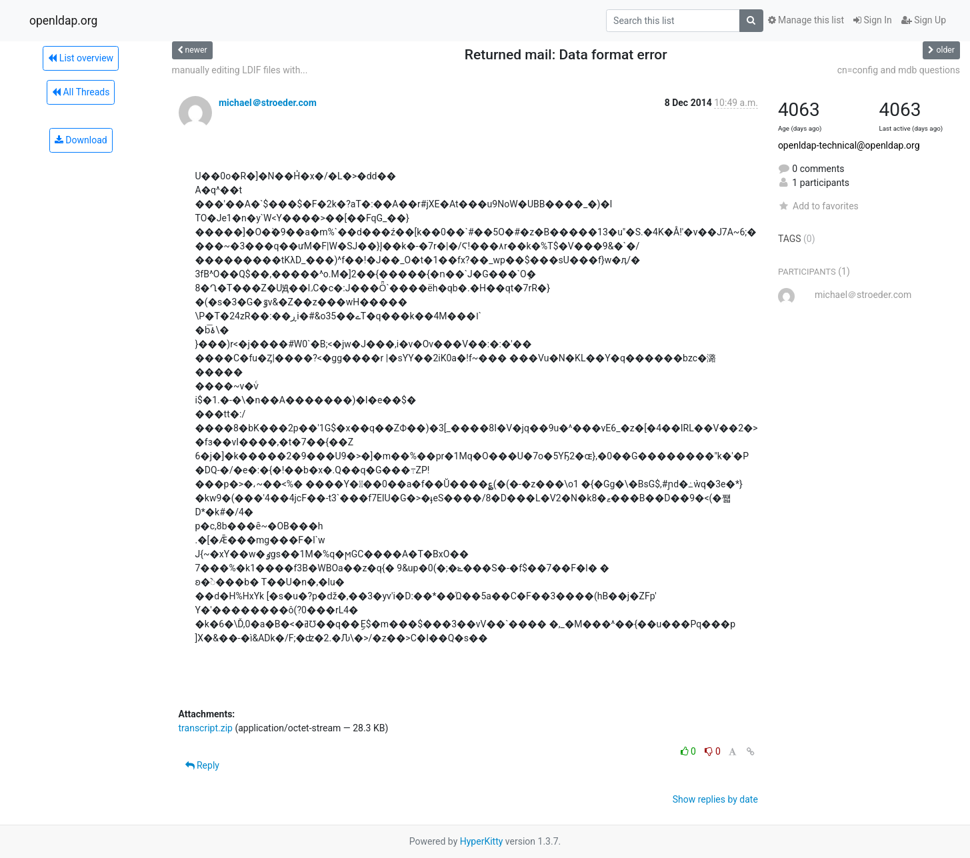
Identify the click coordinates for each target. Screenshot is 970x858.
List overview (80, 58)
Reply (202, 765)
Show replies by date (715, 799)
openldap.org (63, 20)
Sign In (872, 20)
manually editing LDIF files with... (240, 70)
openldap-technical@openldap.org (849, 145)
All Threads (80, 92)
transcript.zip (206, 728)
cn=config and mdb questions (898, 70)
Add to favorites (818, 206)
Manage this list (806, 20)
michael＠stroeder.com (268, 102)
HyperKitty (481, 841)
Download (81, 140)
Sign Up (923, 20)
